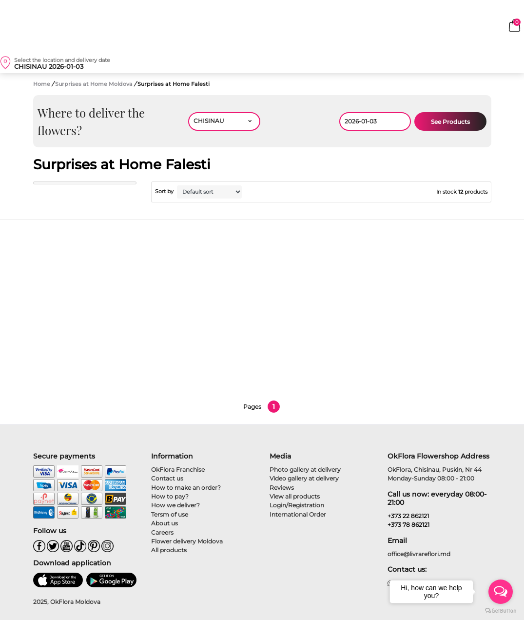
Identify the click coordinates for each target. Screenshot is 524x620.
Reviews (282, 487)
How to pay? (170, 496)
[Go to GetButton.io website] (500, 610)
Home (41, 83)
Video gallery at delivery (304, 478)
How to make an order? (186, 487)
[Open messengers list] (500, 592)
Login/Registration (297, 505)
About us (164, 523)
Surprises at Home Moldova (94, 83)
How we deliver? (175, 505)
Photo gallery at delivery (305, 469)
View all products (295, 496)
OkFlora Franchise (178, 469)
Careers (162, 532)
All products (169, 550)
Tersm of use (169, 514)
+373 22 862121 (408, 516)
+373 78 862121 (408, 524)
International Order (298, 514)
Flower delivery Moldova (187, 541)
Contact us (167, 478)
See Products (450, 121)
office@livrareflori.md (419, 554)
